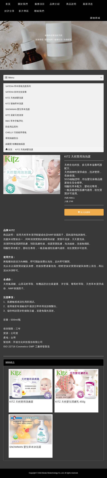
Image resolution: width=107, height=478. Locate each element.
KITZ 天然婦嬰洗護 (14, 98)
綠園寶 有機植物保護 (15, 144)
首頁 (8, 149)
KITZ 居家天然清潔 (14, 115)
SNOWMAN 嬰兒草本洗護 (17, 109)
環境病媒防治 (11, 138)
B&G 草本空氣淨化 (14, 121)
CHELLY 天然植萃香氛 (15, 132)
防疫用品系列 (11, 126)
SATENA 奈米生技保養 (16, 92)
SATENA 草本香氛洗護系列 (18, 86)
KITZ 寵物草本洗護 (14, 103)
